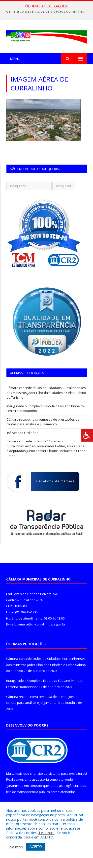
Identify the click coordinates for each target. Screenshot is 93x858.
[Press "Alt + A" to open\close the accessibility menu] (87, 435)
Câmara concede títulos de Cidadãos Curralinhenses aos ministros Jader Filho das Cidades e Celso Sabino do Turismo (47, 11)
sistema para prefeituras (67, 773)
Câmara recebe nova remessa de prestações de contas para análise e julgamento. (43, 422)
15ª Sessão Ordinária (22, 432)
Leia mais (46, 832)
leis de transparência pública (28, 792)
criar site (36, 773)
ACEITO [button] (36, 846)
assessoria (40, 779)
